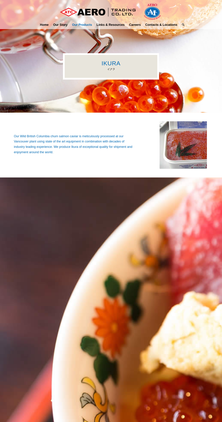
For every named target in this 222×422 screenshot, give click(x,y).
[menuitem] (44, 24)
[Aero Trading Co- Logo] (111, 10)
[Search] (182, 24)
